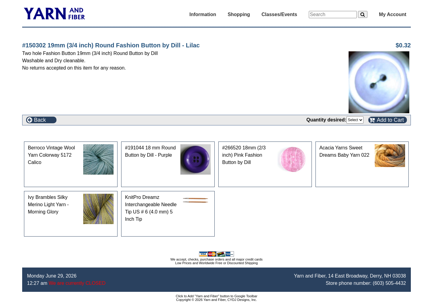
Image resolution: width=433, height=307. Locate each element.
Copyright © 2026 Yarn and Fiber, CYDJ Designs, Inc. (216, 300)
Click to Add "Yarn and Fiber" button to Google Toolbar (216, 296)
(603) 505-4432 (389, 283)
